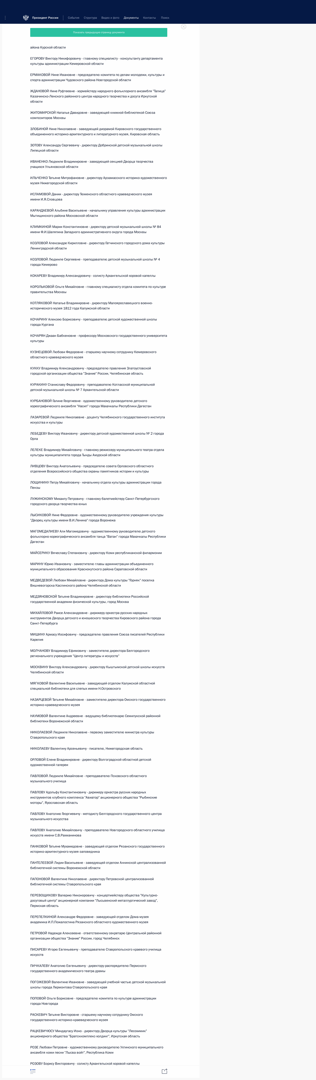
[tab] (33, 1071)
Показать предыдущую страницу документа (99, 32)
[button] (6, 6)
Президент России (45, 6)
